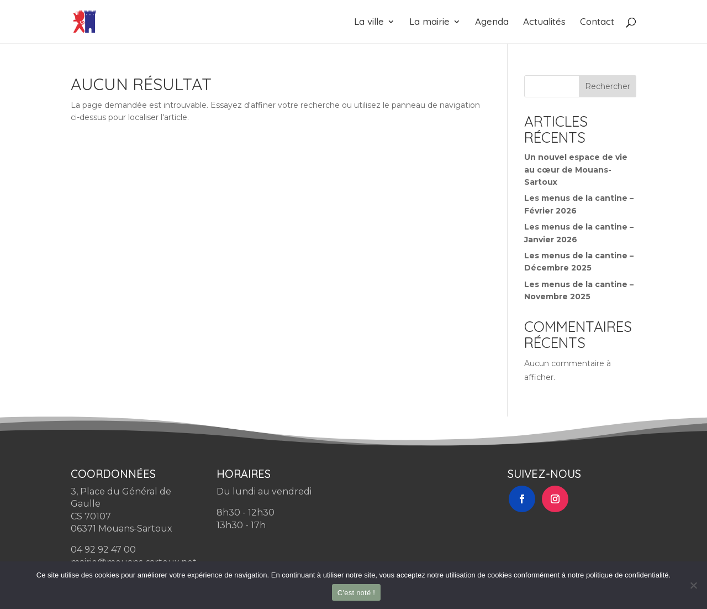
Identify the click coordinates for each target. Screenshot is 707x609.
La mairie (429, 22)
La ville (369, 22)
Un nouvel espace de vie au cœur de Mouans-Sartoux (575, 169)
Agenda (492, 22)
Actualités (544, 22)
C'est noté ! (356, 593)
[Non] (693, 585)
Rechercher (607, 86)
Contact (597, 22)
